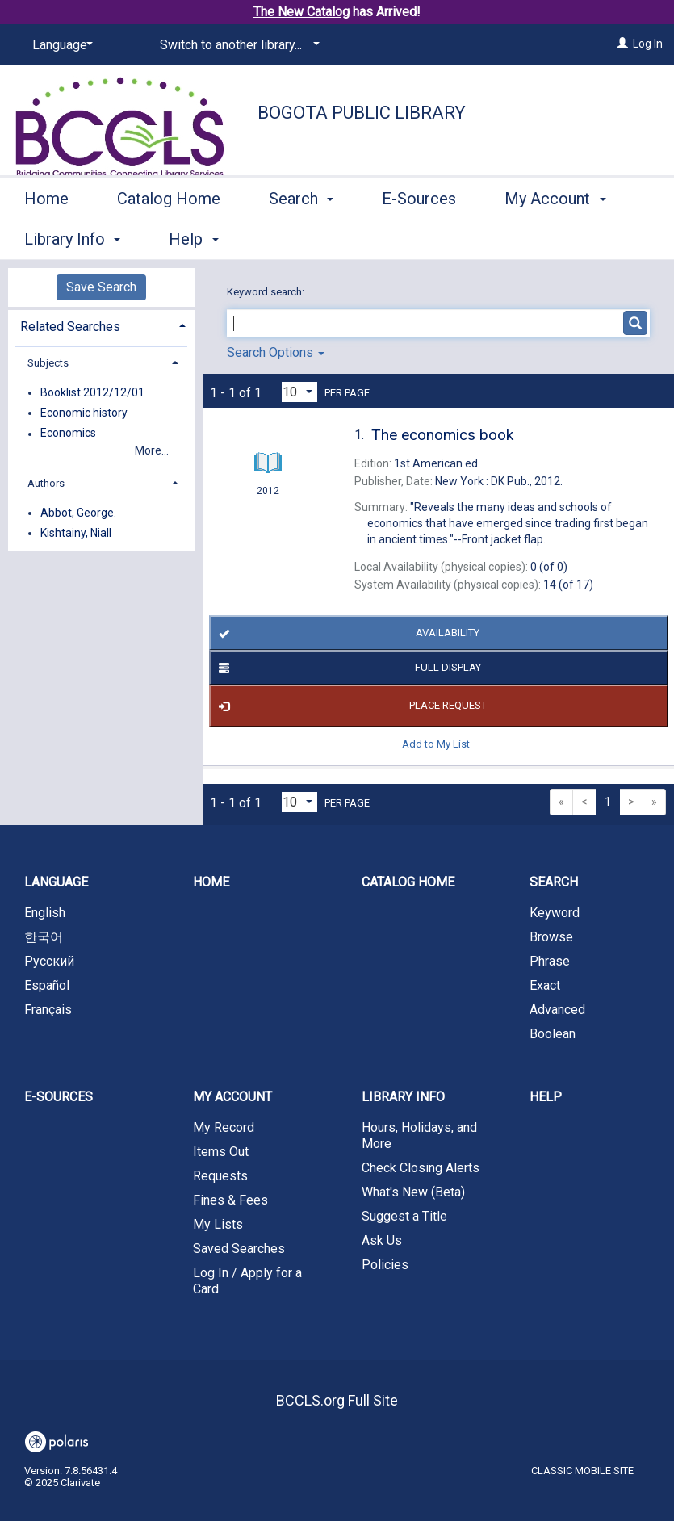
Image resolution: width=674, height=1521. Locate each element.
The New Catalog (301, 11)
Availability (346, 632)
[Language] (59, 45)
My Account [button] (232, 1096)
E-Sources (419, 236)
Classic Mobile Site (582, 1470)
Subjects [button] (48, 363)
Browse (551, 937)
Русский (49, 961)
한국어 (43, 937)
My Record (223, 1127)
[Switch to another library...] (237, 45)
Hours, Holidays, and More (419, 1135)
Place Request (349, 706)
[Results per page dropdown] (299, 392)
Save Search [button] (101, 287)
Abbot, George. (78, 512)
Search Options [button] (275, 352)
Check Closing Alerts (420, 1167)
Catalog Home (168, 236)
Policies (385, 1264)
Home (46, 236)
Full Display (346, 667)
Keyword (555, 912)
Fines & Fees (230, 1200)
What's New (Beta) (413, 1192)
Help (546, 1096)
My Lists (218, 1224)
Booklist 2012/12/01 (92, 392)
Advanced (557, 1009)
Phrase (550, 961)
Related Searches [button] (70, 326)
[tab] (101, 325)
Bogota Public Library (361, 113)
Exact (545, 985)
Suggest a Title (404, 1216)
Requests (220, 1176)
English (44, 912)
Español (46, 985)
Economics (68, 433)
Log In (648, 43)
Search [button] (301, 236)
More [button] (536, 239)
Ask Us (382, 1240)
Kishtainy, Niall (75, 532)
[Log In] (622, 43)
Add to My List (436, 744)
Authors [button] (46, 483)
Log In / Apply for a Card (247, 1281)
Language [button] (56, 882)
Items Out (221, 1151)
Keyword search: (267, 292)
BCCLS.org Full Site (337, 1400)
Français (48, 1009)
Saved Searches (239, 1248)
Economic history (84, 412)
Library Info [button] (403, 1096)
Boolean (553, 1033)
